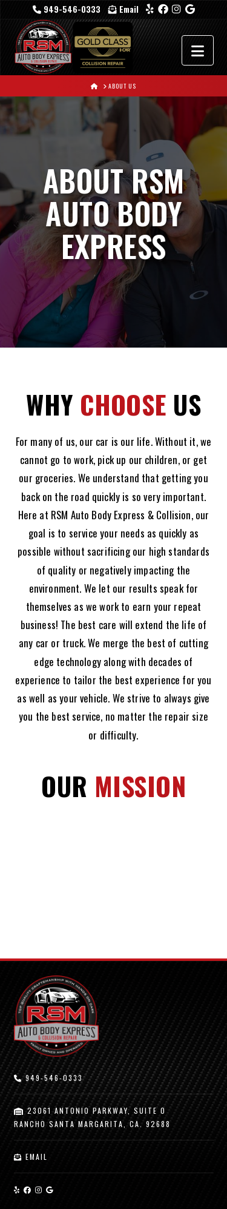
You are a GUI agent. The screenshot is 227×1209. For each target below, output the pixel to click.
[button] (198, 50)
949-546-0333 (68, 8)
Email (123, 8)
